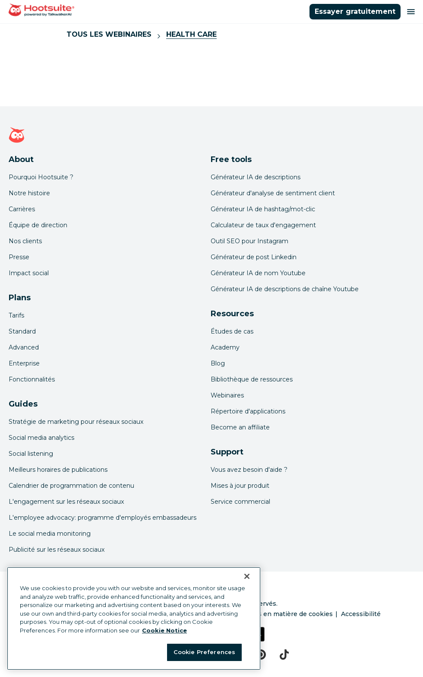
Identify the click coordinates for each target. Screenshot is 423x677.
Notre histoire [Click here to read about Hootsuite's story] (29, 193)
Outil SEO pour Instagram (249, 241)
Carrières (22, 209)
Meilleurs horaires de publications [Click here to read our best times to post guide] (58, 470)
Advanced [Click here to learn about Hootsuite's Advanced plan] (24, 347)
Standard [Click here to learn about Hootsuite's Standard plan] (22, 331)
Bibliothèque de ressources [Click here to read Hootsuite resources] (252, 379)
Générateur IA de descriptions (255, 177)
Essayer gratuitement (355, 11)
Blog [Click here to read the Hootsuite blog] (218, 363)
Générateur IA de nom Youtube (258, 273)
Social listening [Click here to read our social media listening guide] (31, 454)
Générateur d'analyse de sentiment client (273, 193)
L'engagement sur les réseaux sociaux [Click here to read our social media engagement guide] (66, 501)
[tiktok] (284, 654)
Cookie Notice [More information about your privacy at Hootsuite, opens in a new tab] (164, 630)
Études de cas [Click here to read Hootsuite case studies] (232, 331)
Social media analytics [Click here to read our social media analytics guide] (41, 438)
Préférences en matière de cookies (278, 614)
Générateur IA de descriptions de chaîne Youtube (285, 289)
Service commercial (240, 501)
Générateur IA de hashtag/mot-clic (263, 209)
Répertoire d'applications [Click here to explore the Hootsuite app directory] (248, 411)
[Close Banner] (246, 576)
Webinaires (227, 395)
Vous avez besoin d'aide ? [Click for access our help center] (249, 470)
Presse (19, 257)
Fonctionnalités (32, 379)
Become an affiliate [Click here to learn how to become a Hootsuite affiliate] (240, 427)
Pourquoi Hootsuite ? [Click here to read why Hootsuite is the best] (41, 177)
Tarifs (16, 315)
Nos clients (25, 241)
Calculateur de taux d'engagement (263, 225)
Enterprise (24, 363)
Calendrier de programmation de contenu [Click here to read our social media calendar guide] (71, 485)
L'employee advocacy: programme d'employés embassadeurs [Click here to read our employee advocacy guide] (102, 517)
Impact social (29, 273)
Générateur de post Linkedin (254, 257)
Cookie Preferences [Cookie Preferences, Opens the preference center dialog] (204, 651)
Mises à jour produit (240, 485)
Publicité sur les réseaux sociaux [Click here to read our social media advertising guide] (56, 549)
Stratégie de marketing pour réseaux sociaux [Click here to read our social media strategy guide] (76, 422)
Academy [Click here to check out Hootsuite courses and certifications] (225, 347)
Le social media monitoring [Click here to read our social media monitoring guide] (50, 533)
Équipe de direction (38, 225)
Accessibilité (361, 614)
